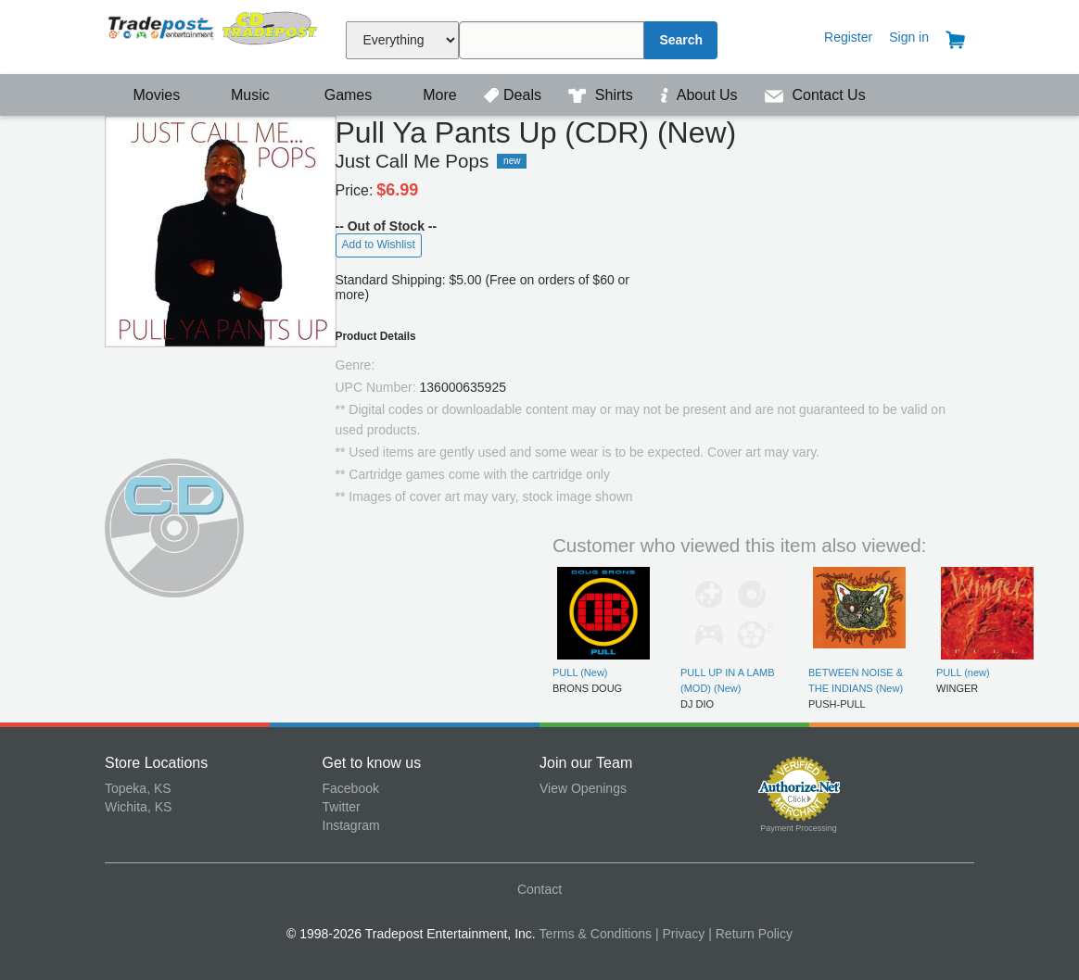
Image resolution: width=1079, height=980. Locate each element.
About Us (701, 95)
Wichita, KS (138, 806)
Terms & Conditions (596, 933)
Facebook (351, 788)
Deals (514, 95)
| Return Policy (750, 933)
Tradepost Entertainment (214, 34)
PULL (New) (580, 672)
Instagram (351, 825)
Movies (144, 95)
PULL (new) (963, 672)
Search (681, 39)
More (430, 95)
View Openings (583, 788)
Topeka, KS (138, 788)
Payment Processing (798, 828)
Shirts (602, 95)
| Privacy (680, 933)
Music (241, 95)
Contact (539, 889)
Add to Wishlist (378, 244)
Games (336, 95)
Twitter (342, 806)
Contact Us (815, 95)
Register (848, 37)
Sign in (909, 37)
